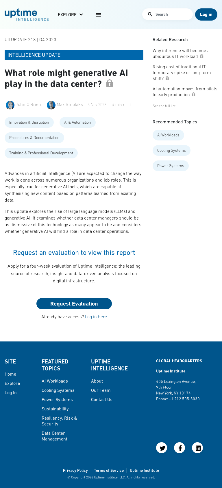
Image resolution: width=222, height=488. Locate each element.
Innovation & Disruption (29, 122)
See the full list (164, 106)
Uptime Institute (144, 470)
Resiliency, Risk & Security (59, 420)
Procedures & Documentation (34, 137)
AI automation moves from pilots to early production (185, 91)
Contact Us (101, 399)
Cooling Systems (171, 150)
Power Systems (170, 165)
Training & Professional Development (41, 153)
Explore (67, 14)
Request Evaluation (74, 303)
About (97, 380)
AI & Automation (77, 122)
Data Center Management (54, 435)
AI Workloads (168, 135)
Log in (11, 392)
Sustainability (55, 408)
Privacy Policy (75, 470)
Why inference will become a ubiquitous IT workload (181, 53)
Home (10, 373)
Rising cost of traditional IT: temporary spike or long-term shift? (182, 72)
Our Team (101, 390)
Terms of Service (109, 470)
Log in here (96, 316)
